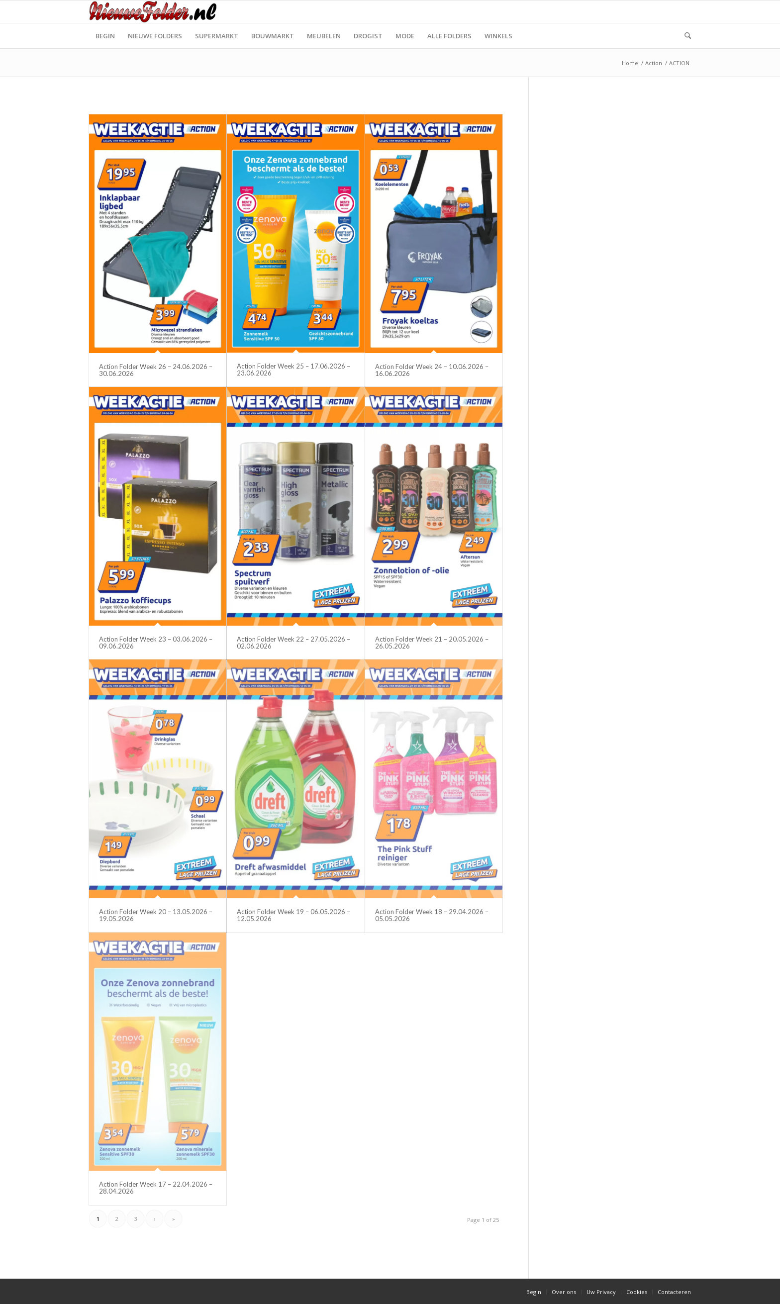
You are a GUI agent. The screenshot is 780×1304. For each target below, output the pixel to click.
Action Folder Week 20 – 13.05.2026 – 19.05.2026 (155, 915)
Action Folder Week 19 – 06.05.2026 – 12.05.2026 (293, 915)
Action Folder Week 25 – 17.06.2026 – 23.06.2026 (293, 369)
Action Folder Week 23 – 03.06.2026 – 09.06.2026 (155, 642)
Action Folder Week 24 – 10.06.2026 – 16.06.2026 (431, 370)
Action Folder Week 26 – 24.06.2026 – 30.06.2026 (155, 370)
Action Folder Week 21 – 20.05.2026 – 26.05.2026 (431, 642)
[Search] (684, 35)
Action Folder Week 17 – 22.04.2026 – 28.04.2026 (155, 1187)
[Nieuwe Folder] (155, 11)
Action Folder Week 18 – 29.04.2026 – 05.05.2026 (431, 915)
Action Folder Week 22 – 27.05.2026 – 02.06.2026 (293, 642)
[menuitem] (105, 35)
